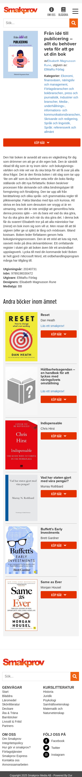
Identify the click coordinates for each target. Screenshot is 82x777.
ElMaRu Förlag (54, 69)
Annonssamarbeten (15, 764)
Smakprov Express (14, 756)
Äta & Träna (10, 713)
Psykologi (49, 700)
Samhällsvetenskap (56, 704)
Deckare (7, 708)
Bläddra (63, 12)
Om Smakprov (11, 738)
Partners (7, 726)
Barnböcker (10, 717)
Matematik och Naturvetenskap (53, 711)
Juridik (47, 696)
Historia (48, 691)
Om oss (51, 12)
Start (5, 691)
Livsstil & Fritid (11, 721)
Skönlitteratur (11, 704)
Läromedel (9, 700)
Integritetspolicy (12, 743)
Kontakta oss (10, 760)
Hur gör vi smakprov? (16, 747)
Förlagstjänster (12, 751)
